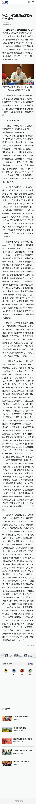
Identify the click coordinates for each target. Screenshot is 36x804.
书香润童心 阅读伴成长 (21, 761)
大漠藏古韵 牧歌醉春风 (21, 716)
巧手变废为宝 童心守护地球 (22, 750)
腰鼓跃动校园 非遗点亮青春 (22, 739)
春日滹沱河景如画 (19, 728)
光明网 (7, 23)
